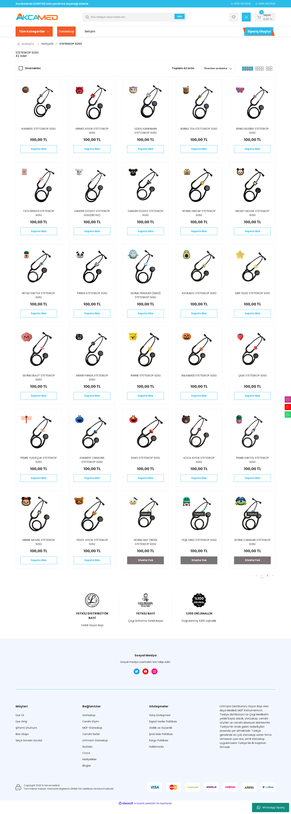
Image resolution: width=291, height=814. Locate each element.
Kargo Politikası (158, 751)
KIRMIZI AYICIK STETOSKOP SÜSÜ (92, 131)
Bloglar (86, 776)
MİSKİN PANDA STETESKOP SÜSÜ (92, 382)
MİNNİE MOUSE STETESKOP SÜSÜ (38, 550)
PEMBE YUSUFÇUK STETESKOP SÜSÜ (38, 466)
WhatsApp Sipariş (271, 807)
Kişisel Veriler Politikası (163, 732)
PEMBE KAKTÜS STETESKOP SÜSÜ (252, 466)
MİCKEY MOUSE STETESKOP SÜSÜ (252, 214)
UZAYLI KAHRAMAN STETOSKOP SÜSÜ (145, 131)
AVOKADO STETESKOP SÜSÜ (199, 296)
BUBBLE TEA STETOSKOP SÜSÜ (199, 129)
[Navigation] (34, 32)
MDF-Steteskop (92, 738)
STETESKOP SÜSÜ (70, 44)
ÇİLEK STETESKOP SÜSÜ (252, 380)
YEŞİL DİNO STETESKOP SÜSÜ (199, 548)
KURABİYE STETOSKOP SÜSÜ (39, 129)
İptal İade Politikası (161, 745)
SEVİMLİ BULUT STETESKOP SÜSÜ (39, 382)
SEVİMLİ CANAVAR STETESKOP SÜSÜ (252, 550)
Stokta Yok (145, 569)
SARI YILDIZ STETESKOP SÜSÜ (252, 296)
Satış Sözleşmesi (159, 726)
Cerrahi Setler (91, 745)
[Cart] (264, 17)
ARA (178, 17)
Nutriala (87, 757)
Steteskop (88, 726)
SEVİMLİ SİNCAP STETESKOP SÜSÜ (199, 214)
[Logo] (37, 16)
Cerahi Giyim (90, 732)
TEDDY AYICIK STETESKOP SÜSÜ (92, 550)
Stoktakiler (33, 68)
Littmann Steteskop (95, 751)
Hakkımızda (156, 757)
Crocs (86, 763)
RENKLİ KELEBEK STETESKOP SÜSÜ (252, 131)
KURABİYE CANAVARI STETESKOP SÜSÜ (92, 466)
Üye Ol (20, 726)
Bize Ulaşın (22, 745)
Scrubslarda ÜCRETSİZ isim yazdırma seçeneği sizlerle (52, 4)
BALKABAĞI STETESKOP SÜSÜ (199, 380)
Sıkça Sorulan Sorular (29, 751)
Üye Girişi (21, 732)
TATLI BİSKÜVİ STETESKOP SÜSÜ (38, 214)
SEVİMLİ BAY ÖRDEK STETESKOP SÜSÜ (145, 550)
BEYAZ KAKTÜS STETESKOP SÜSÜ (38, 298)
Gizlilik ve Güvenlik (160, 738)
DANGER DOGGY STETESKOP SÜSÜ (145, 214)
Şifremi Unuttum (26, 738)
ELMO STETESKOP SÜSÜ (145, 464)
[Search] (134, 17)
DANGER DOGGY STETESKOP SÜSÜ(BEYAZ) (92, 214)
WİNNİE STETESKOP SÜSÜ (145, 380)
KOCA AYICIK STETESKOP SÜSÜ (199, 466)
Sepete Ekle (39, 150)
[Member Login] (246, 17)
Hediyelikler (89, 770)
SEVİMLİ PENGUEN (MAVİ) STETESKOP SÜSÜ (145, 298)
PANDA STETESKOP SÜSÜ (92, 296)
